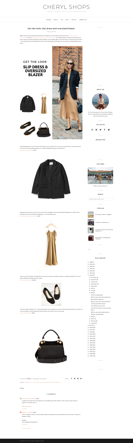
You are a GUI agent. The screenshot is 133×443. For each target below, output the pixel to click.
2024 (91, 266)
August (93, 286)
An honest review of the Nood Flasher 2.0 (104, 230)
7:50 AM (24, 409)
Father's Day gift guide (97, 295)
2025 (91, 264)
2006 (91, 349)
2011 (91, 338)
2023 (91, 268)
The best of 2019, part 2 (102, 222)
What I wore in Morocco (100, 186)
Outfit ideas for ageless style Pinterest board (44, 37)
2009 (91, 342)
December (93, 277)
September (94, 284)
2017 (91, 329)
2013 (91, 334)
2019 (91, 325)
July (92, 288)
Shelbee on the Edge (27, 412)
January (93, 323)
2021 (91, 273)
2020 (91, 275)
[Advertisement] (100, 56)
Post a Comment (26, 428)
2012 (91, 336)
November (93, 279)
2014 (91, 332)
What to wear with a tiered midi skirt (100, 301)
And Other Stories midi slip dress (28, 216)
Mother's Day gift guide (97, 314)
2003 (91, 356)
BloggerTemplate (40, 440)
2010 (91, 340)
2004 (91, 353)
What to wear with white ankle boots (101, 297)
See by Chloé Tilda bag (26, 313)
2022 (91, 271)
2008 (91, 345)
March (92, 318)
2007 (91, 347)
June (92, 290)
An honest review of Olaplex (103, 214)
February (93, 321)
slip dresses (56, 382)
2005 (91, 351)
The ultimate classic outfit (98, 306)
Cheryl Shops (66, 7)
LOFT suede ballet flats (26, 280)
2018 (91, 327)
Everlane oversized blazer (26, 150)
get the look (34, 382)
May (92, 292)
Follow (89, 249)
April (92, 316)
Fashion (27, 382)
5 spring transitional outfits (98, 303)
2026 (91, 262)
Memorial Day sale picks (97, 299)
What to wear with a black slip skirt (100, 312)
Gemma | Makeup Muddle (29, 398)
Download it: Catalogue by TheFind (102, 238)
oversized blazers (46, 382)
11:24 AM (24, 424)
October (93, 282)
